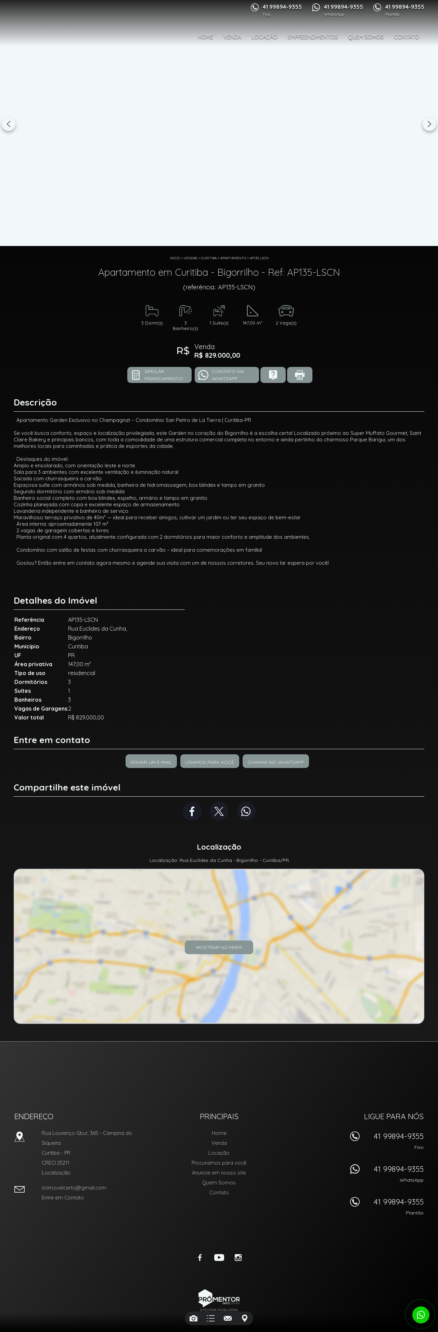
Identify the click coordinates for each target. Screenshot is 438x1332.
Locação (265, 36)
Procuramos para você (219, 1162)
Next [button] (429, 124)
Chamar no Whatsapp (276, 762)
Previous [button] (8, 124)
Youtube (219, 1257)
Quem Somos (366, 36)
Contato (406, 36)
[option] (219, 123)
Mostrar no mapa (219, 947)
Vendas (190, 258)
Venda (232, 36)
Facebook (192, 811)
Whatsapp (246, 811)
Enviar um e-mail (151, 762)
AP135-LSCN (259, 258)
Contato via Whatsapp (228, 375)
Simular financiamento (163, 375)
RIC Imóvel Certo (219, 1072)
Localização (56, 1172)
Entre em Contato (63, 1197)
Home (205, 36)
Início (175, 258)
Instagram (238, 1257)
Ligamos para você (209, 762)
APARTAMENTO (233, 258)
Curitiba (209, 258)
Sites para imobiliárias (219, 1310)
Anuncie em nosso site (219, 1172)
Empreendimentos (313, 36)
